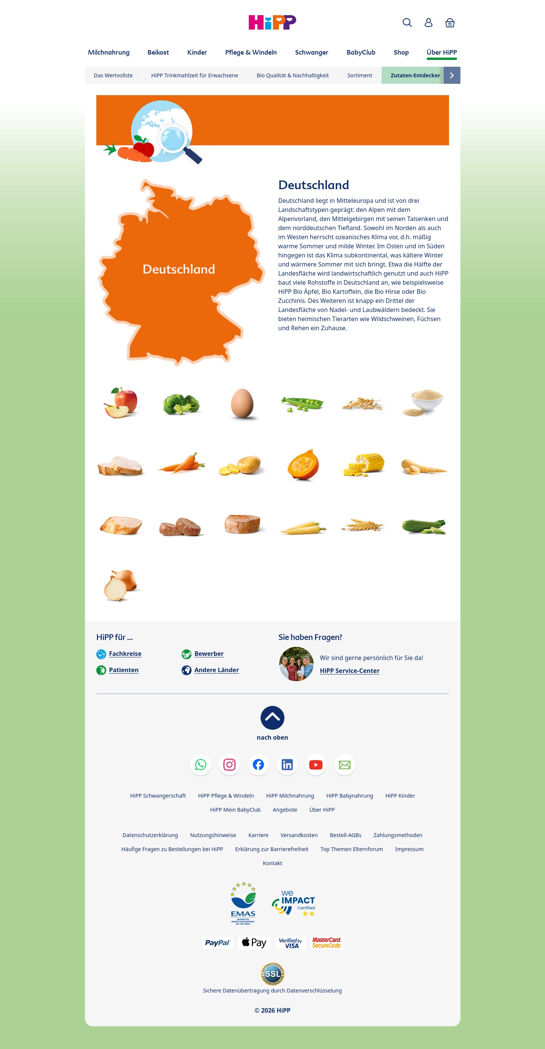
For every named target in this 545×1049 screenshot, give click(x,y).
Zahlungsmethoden (398, 835)
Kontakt (272, 863)
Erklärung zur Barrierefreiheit (271, 849)
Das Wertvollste (113, 75)
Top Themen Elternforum (351, 849)
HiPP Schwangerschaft (158, 795)
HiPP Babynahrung (349, 795)
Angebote (285, 809)
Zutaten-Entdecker (415, 75)
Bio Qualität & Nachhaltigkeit (293, 75)
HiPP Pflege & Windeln (226, 795)
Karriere (258, 835)
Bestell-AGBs (345, 835)
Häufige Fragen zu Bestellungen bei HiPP (172, 849)
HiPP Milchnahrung (290, 795)
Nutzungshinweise (213, 835)
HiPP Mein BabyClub (235, 809)
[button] (407, 23)
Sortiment (359, 75)
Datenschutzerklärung (150, 835)
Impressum (409, 849)
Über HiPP (322, 809)
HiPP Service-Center (350, 670)
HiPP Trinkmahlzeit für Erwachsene (194, 75)
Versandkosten (299, 835)
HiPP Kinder (400, 795)
